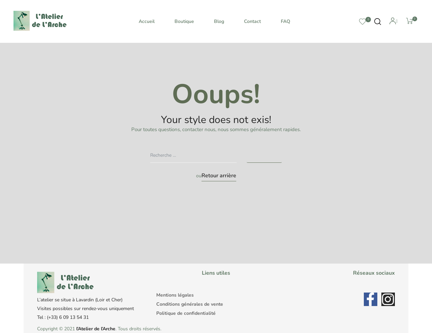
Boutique (184, 21)
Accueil (147, 21)
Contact (252, 21)
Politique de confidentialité (186, 313)
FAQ (285, 21)
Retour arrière (218, 175)
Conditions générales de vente (189, 304)
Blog (219, 21)
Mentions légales (175, 295)
